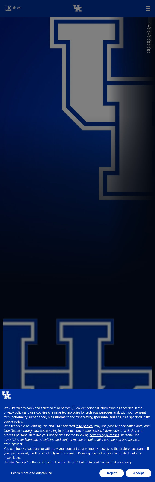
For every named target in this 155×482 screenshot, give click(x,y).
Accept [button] (138, 473)
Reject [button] (112, 473)
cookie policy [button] (13, 421)
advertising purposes (104, 435)
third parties (84, 426)
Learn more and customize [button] (31, 473)
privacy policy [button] (13, 412)
